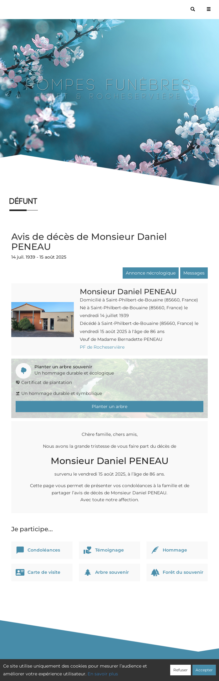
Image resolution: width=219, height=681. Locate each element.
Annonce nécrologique (151, 273)
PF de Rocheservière (102, 347)
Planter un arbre (109, 406)
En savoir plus (103, 674)
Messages (194, 273)
